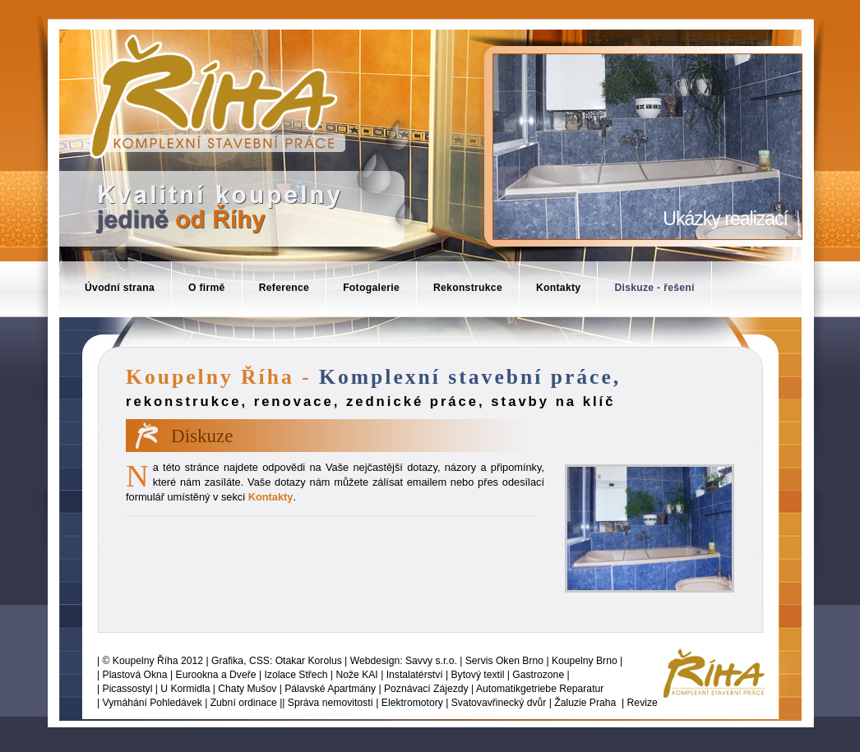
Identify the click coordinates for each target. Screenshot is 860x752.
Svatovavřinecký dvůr (499, 702)
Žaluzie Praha (585, 702)
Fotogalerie (371, 287)
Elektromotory (412, 702)
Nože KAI (356, 674)
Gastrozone (538, 674)
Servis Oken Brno (504, 661)
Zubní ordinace (243, 702)
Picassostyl (128, 688)
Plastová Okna (135, 674)
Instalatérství (414, 674)
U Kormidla (185, 688)
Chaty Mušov (247, 688)
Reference (284, 287)
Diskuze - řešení (654, 287)
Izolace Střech (295, 674)
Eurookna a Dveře (216, 674)
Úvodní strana (120, 287)
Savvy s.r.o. (431, 661)
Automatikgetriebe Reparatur (539, 688)
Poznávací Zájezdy (426, 688)
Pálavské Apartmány (330, 688)
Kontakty (558, 287)
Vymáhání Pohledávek (152, 702)
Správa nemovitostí (330, 702)
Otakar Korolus (308, 661)
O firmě (206, 287)
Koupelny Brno (584, 661)
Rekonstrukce (467, 287)
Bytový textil (478, 674)
